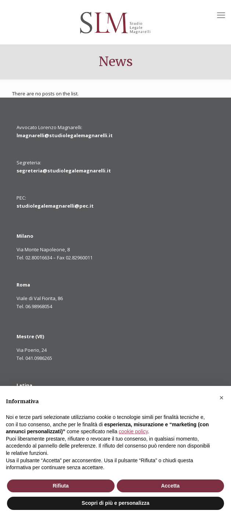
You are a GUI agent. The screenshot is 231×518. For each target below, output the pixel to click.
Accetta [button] (170, 486)
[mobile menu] (221, 14)
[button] (221, 398)
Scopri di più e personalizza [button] (115, 503)
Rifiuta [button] (61, 486)
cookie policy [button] (133, 431)
